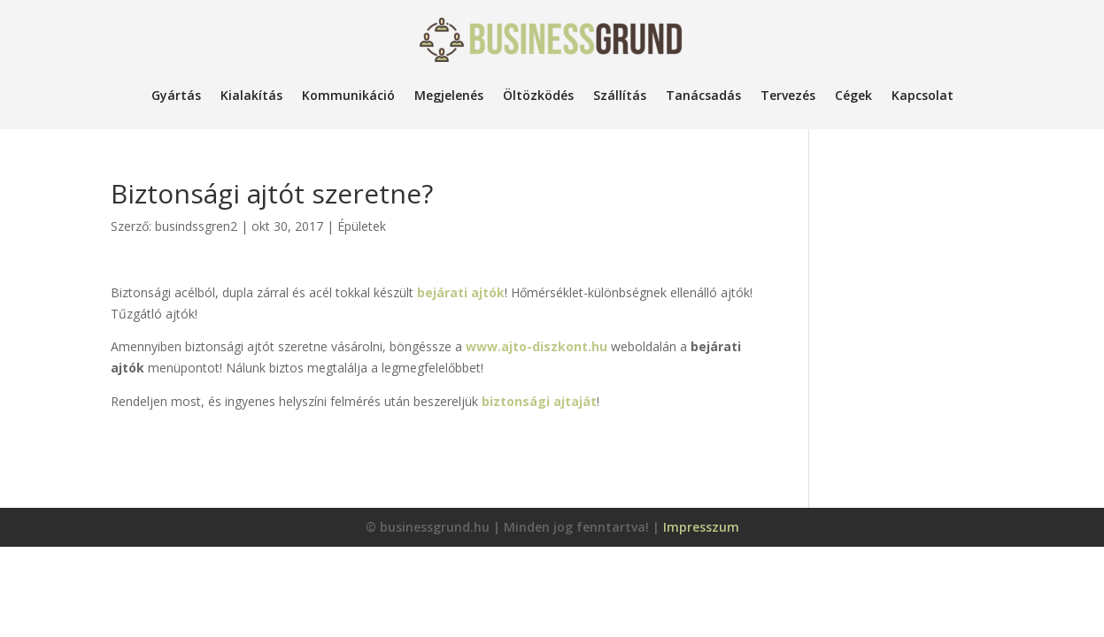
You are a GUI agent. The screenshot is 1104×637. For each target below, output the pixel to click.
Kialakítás (251, 95)
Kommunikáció (348, 95)
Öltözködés (538, 95)
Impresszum (701, 526)
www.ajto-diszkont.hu (536, 346)
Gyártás (176, 95)
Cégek (853, 95)
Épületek (361, 226)
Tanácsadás (703, 95)
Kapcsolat (922, 95)
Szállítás (619, 95)
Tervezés (787, 95)
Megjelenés (448, 95)
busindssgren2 (196, 226)
